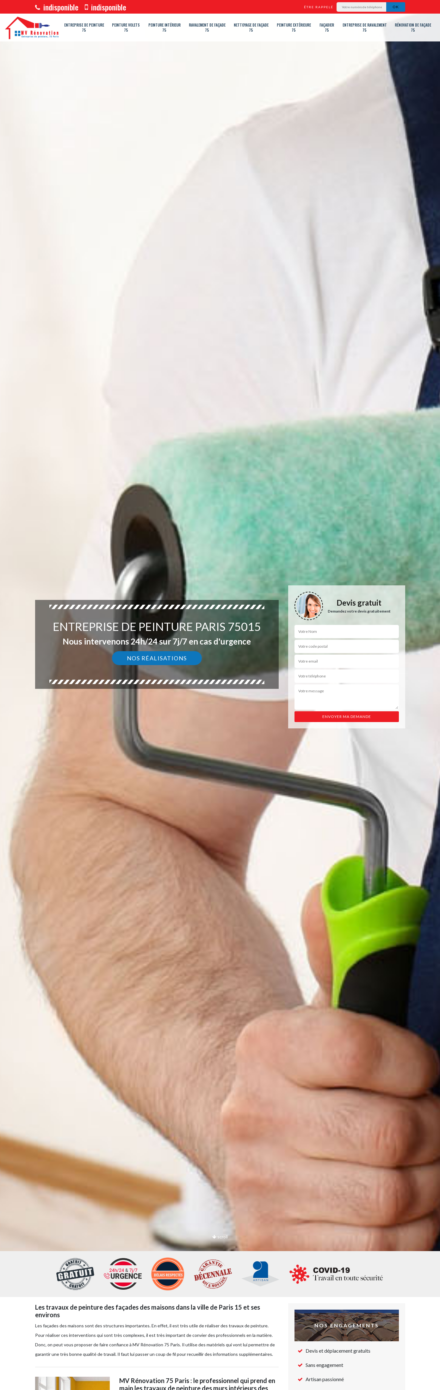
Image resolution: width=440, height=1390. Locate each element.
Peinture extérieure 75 (294, 27)
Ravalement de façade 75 (207, 27)
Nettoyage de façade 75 (251, 27)
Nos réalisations (157, 658)
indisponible (56, 7)
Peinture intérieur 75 (164, 27)
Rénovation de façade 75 (413, 27)
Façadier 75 (326, 27)
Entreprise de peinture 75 (84, 27)
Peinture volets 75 (126, 27)
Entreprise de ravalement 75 (365, 27)
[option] (220, 695)
